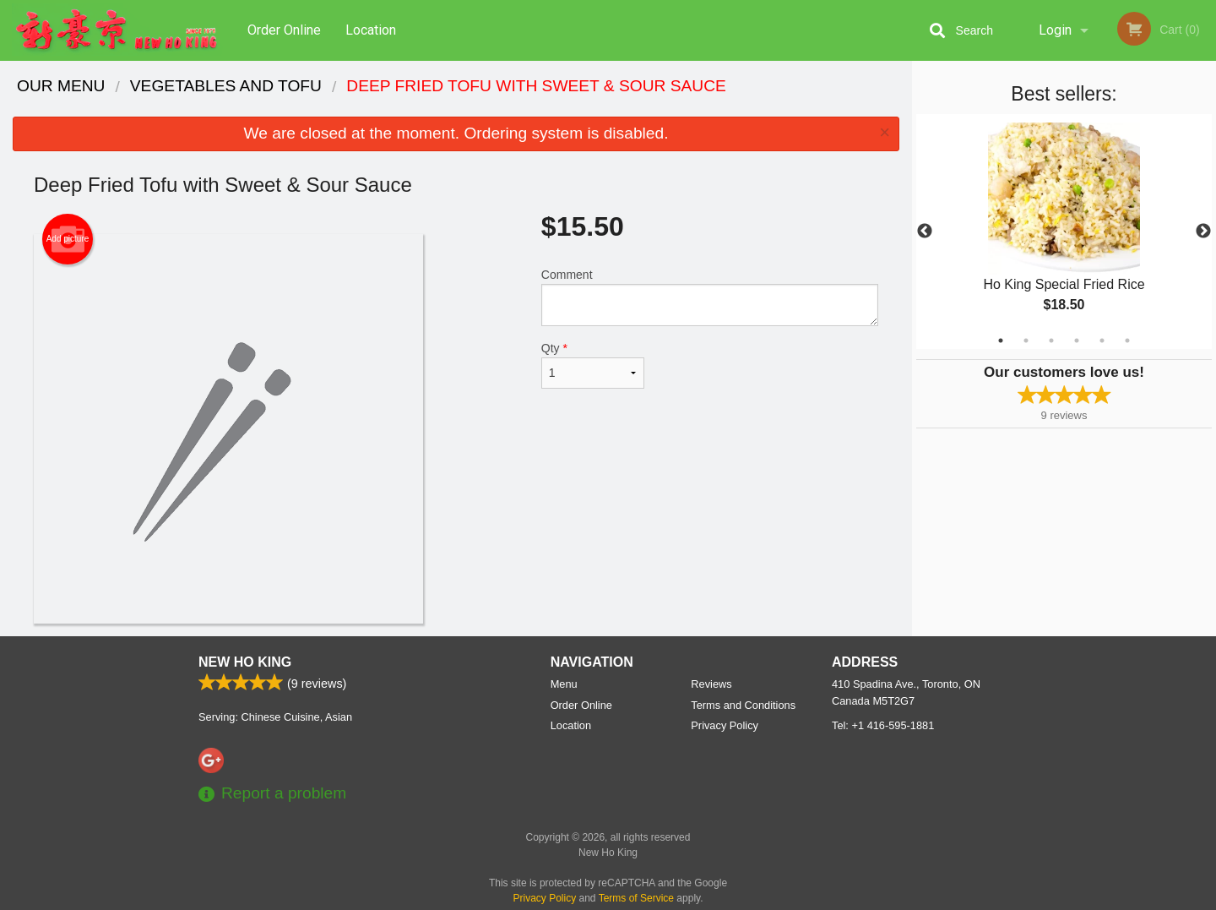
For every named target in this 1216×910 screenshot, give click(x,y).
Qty (592, 365)
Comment (709, 297)
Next (1203, 231)
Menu (564, 684)
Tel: (883, 725)
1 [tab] (1000, 340)
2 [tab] (1026, 340)
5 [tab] (1102, 340)
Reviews (711, 684)
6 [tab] (1127, 340)
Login (1055, 30)
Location (370, 30)
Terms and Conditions (743, 705)
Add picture (68, 239)
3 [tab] (1051, 340)
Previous (924, 231)
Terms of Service (636, 898)
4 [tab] (1076, 340)
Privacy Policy (724, 725)
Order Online (284, 30)
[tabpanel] (1064, 231)
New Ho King (244, 662)
